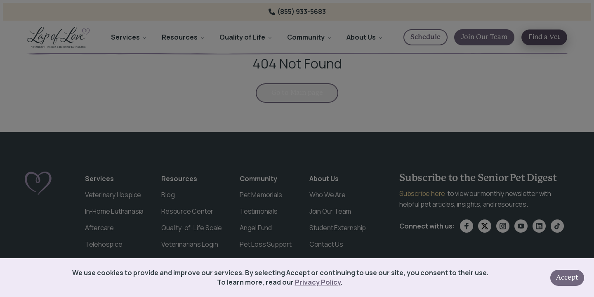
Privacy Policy (318, 282)
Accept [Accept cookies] (567, 277)
